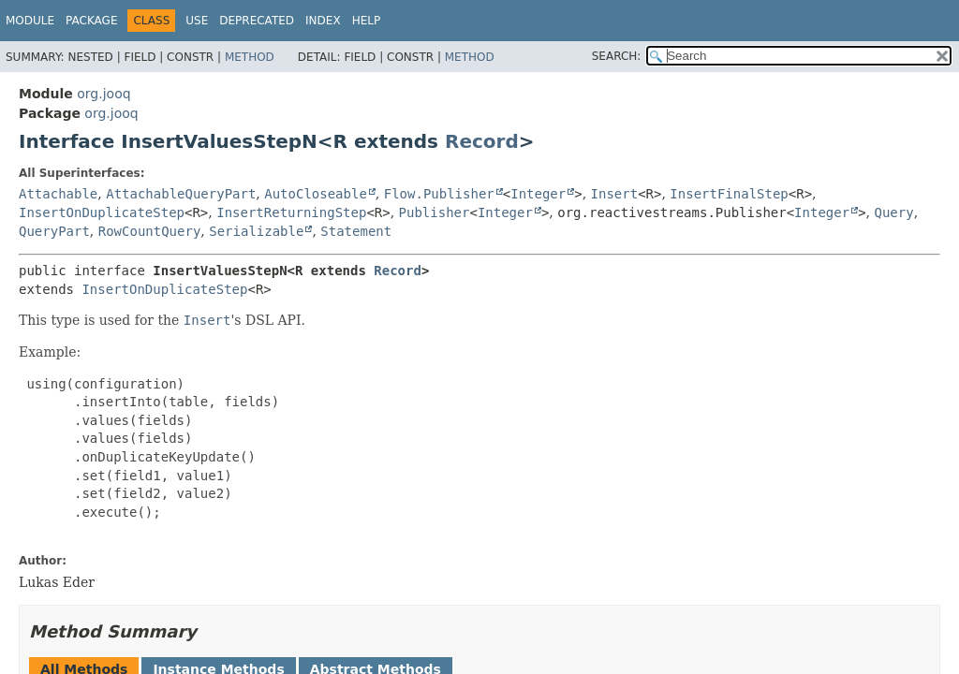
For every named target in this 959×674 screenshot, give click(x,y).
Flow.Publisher (439, 193)
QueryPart (54, 231)
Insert (615, 193)
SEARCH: (617, 56)
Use (196, 20)
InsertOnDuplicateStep (101, 212)
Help (366, 20)
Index (323, 20)
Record (482, 141)
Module (30, 20)
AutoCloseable (315, 193)
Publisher (434, 212)
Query (893, 212)
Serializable (256, 231)
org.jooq (103, 93)
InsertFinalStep (729, 193)
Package (91, 20)
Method (249, 57)
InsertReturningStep (291, 212)
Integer (538, 193)
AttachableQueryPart (181, 193)
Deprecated (256, 20)
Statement (355, 231)
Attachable (58, 193)
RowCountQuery (149, 231)
